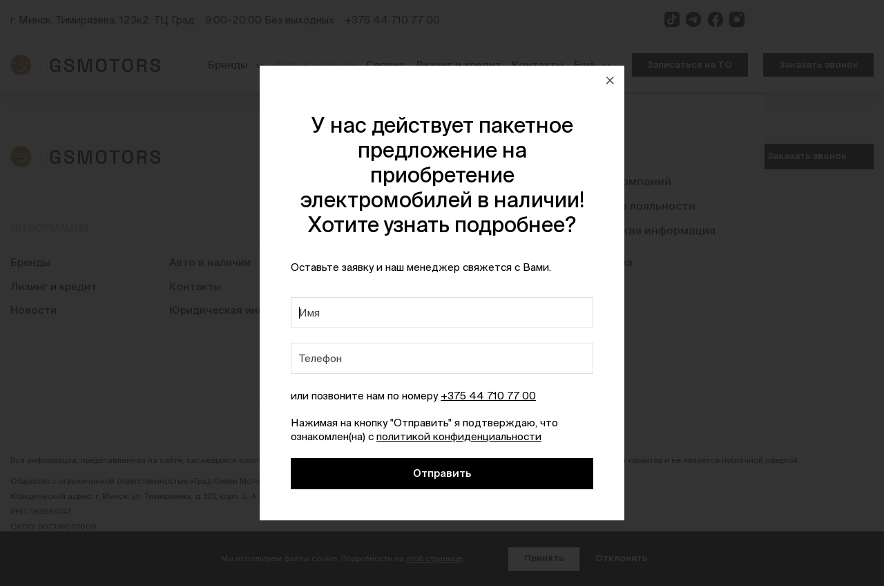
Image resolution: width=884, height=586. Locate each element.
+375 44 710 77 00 (488, 395)
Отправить (442, 473)
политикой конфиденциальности (458, 436)
